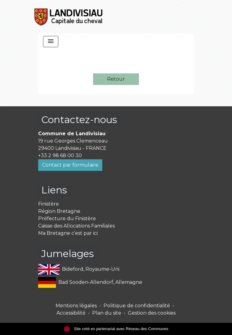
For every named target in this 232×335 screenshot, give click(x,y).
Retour (116, 79)
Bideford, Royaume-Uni (78, 269)
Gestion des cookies (152, 313)
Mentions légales (76, 306)
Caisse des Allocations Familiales (76, 226)
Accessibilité (70, 313)
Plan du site (106, 313)
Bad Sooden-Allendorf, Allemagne (90, 282)
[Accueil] (69, 16)
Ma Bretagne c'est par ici (68, 233)
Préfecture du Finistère (67, 218)
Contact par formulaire (70, 165)
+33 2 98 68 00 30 (60, 155)
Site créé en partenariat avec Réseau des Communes (116, 328)
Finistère (48, 204)
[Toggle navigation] (50, 41)
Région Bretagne (59, 211)
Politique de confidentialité (136, 306)
